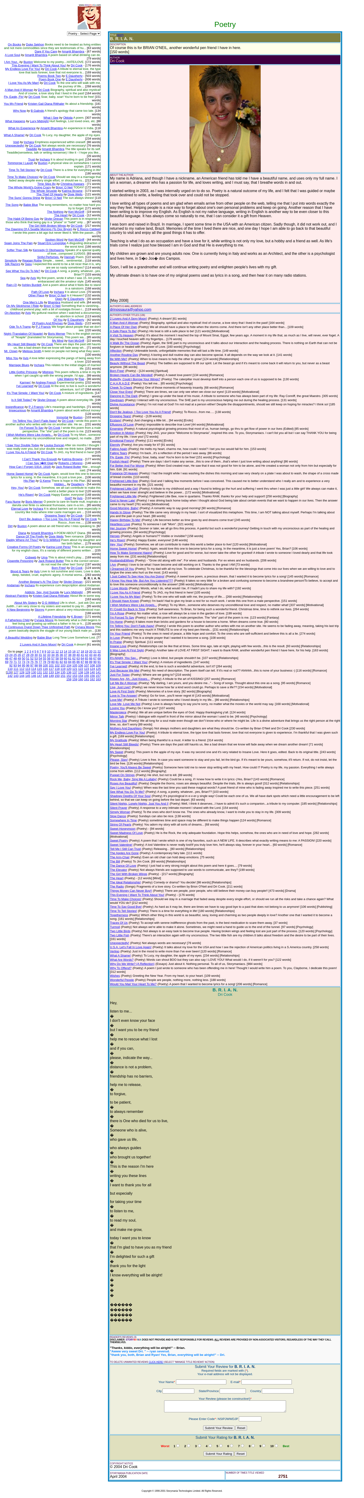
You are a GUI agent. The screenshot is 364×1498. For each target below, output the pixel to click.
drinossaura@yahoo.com (130, 309)
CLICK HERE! (156, 1362)
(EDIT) (120, 35)
